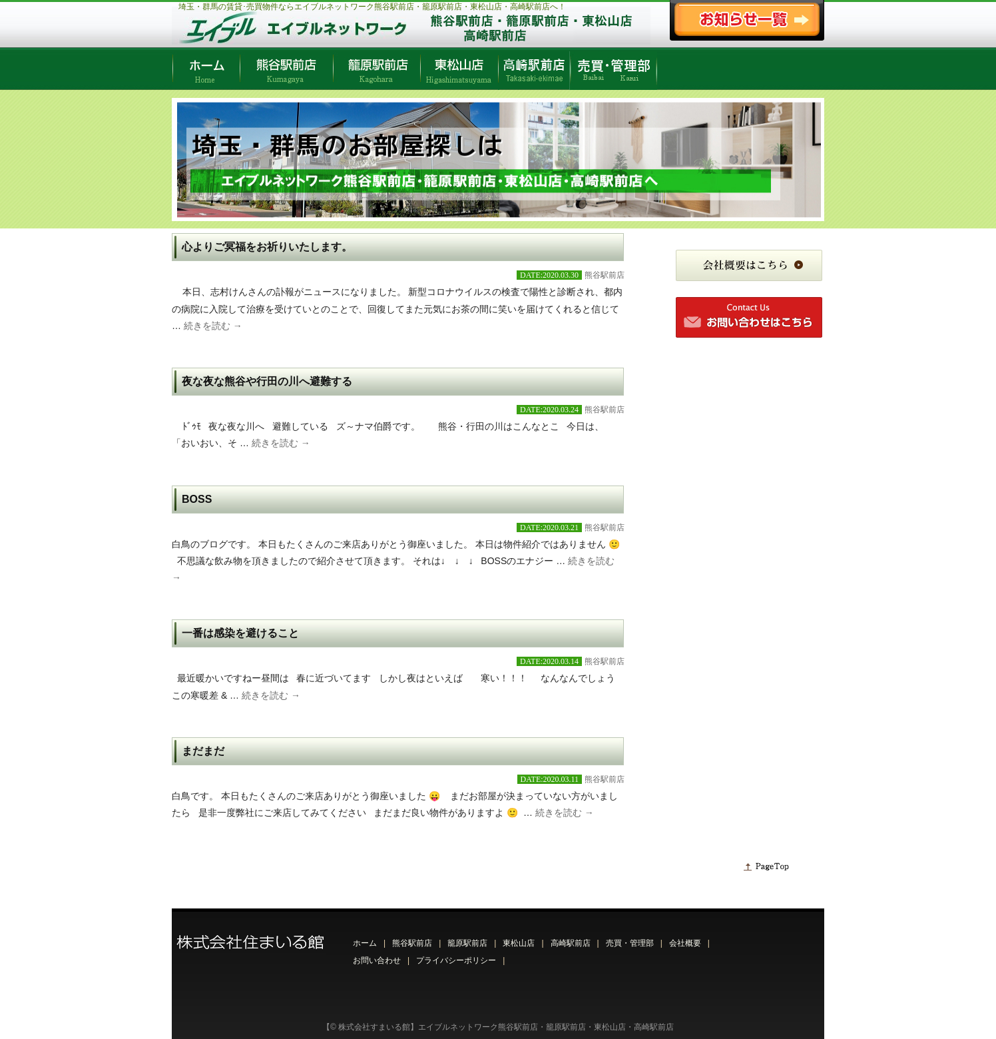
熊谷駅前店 (604, 275)
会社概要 (685, 943)
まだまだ (203, 751)
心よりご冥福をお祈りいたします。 (267, 246)
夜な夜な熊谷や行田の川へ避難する (267, 381)
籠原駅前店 (467, 943)
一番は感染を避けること (240, 633)
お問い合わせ (377, 960)
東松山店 (519, 943)
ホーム (365, 943)
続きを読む (213, 325)
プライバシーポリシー (456, 960)
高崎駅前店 (571, 943)
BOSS (197, 499)
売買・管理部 (630, 943)
